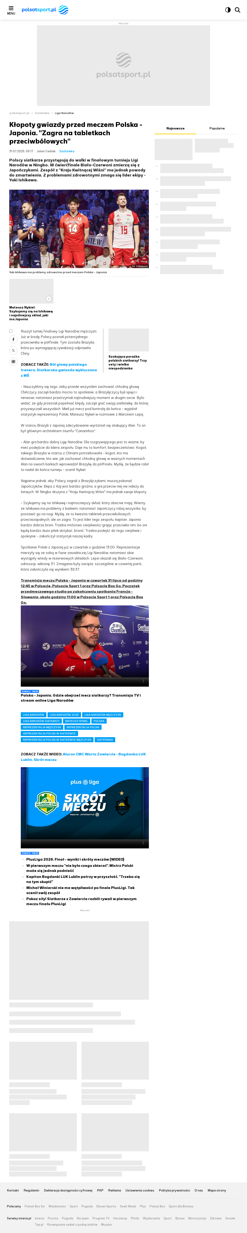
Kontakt (13, 1191)
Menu (11, 13)
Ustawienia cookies (140, 1191)
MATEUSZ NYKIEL (76, 721)
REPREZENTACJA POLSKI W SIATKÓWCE (49, 733)
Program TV (101, 1218)
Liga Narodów (64, 113)
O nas (199, 1191)
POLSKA (99, 721)
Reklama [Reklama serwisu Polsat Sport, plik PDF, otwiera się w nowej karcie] (114, 1191)
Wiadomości (57, 1206)
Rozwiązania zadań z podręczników (72, 1225)
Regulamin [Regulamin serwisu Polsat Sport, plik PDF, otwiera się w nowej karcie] (31, 1191)
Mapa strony (217, 1191)
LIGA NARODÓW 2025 (64, 715)
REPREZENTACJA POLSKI (83, 727)
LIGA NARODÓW (33, 715)
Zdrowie (216, 1218)
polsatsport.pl (19, 113)
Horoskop (120, 1218)
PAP (100, 1191)
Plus (143, 1206)
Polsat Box (157, 1206)
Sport (74, 1206)
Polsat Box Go (35, 1206)
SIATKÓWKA (105, 740)
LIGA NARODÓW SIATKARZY (41, 721)
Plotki (135, 1218)
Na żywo (83, 1218)
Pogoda (87, 1206)
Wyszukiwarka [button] (237, 10)
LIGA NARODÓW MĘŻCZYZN (102, 715)
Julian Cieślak (46, 151)
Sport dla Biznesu (181, 1206)
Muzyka (106, 1225)
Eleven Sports (106, 1206)
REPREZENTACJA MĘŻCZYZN (42, 727)
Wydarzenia (151, 1218)
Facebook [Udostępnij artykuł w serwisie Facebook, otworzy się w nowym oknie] (13, 339)
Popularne (217, 128)
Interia (39, 1218)
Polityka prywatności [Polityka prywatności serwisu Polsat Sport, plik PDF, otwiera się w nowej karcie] (174, 1191)
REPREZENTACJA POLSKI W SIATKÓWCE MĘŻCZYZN (57, 740)
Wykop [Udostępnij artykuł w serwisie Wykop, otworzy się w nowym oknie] (13, 361)
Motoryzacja (197, 1218)
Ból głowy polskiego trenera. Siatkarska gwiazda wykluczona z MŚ (59, 370)
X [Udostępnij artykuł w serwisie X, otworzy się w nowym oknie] (13, 350)
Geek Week (128, 1206)
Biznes (180, 1218)
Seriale (230, 1218)
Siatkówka (42, 113)
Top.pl (39, 1225)
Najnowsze (175, 128)
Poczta (53, 1218)
